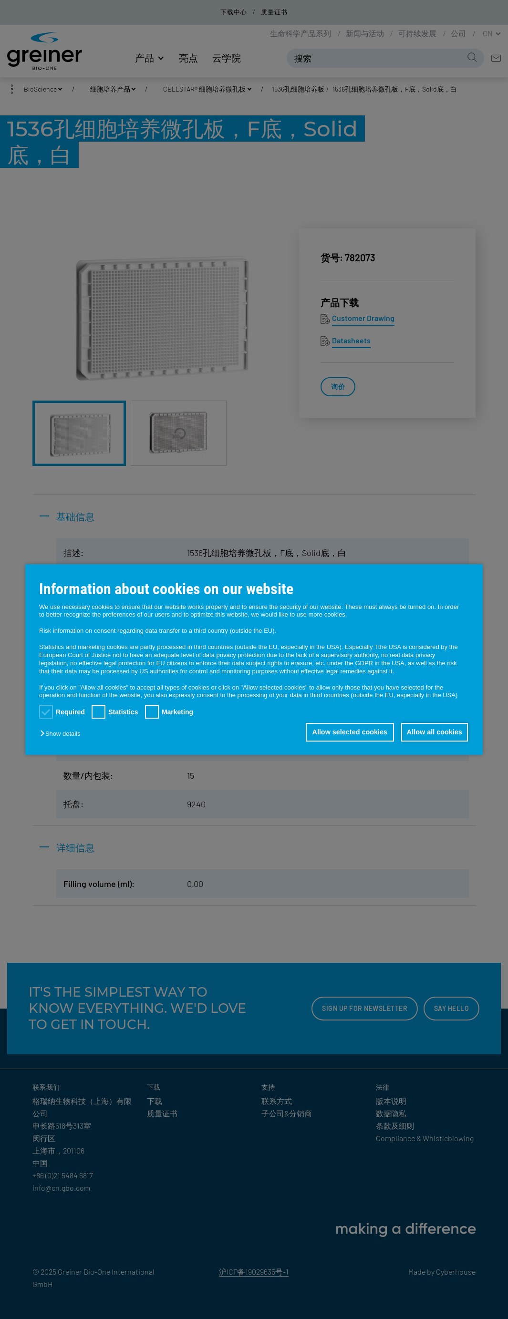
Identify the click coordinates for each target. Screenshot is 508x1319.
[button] (62, 734)
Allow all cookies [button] (433, 732)
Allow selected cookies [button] (347, 732)
